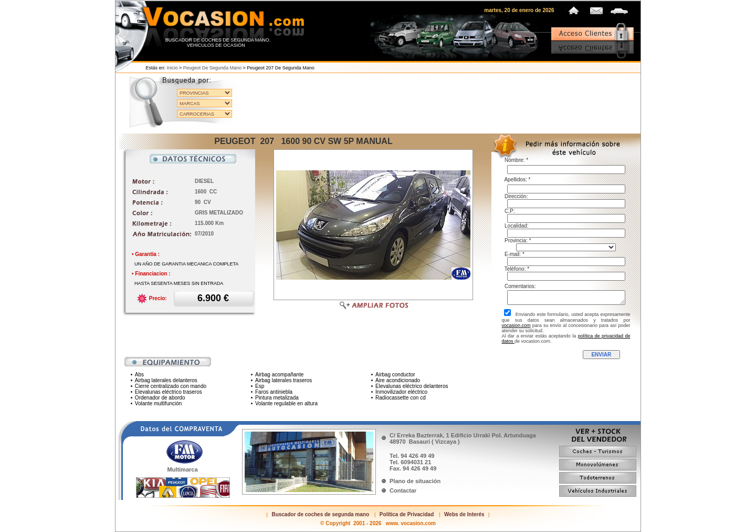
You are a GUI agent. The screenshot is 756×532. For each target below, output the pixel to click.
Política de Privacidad (407, 514)
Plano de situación (415, 481)
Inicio (172, 67)
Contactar (403, 490)
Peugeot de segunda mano (212, 67)
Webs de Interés (464, 514)
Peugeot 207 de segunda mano (280, 67)
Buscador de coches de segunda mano (320, 514)
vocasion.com (516, 325)
